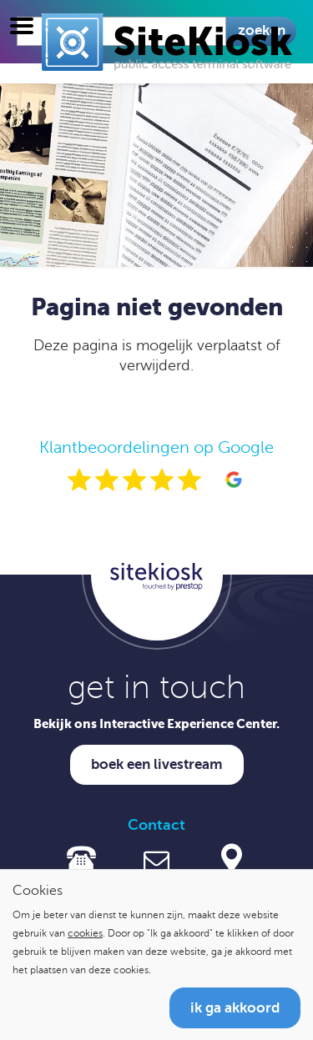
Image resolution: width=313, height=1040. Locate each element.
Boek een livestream (157, 764)
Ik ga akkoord (235, 1008)
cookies (85, 933)
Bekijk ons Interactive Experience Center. (156, 723)
